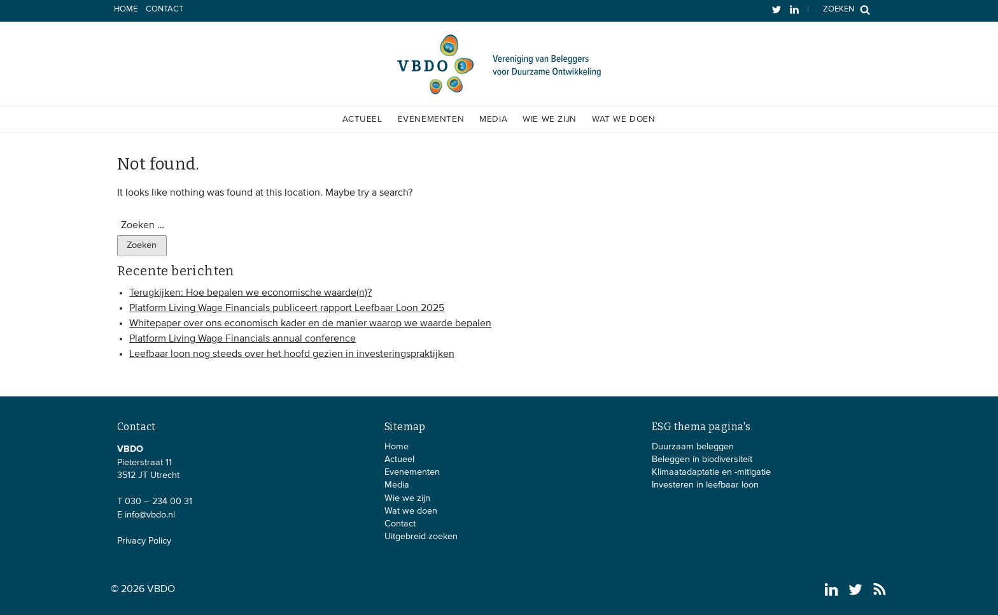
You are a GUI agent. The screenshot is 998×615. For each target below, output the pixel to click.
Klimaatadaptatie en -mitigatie (711, 472)
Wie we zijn (550, 119)
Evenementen (431, 119)
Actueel (362, 119)
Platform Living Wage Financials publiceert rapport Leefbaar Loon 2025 (286, 308)
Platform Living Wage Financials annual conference (242, 339)
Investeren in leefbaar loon (705, 485)
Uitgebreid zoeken (421, 536)
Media (493, 119)
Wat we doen (624, 119)
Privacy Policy (144, 541)
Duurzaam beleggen (693, 446)
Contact (164, 9)
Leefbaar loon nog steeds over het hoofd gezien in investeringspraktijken (291, 354)
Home (125, 9)
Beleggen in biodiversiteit (702, 459)
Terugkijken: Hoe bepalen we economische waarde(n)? (250, 293)
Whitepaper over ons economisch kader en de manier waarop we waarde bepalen (310, 324)
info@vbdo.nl (150, 514)
